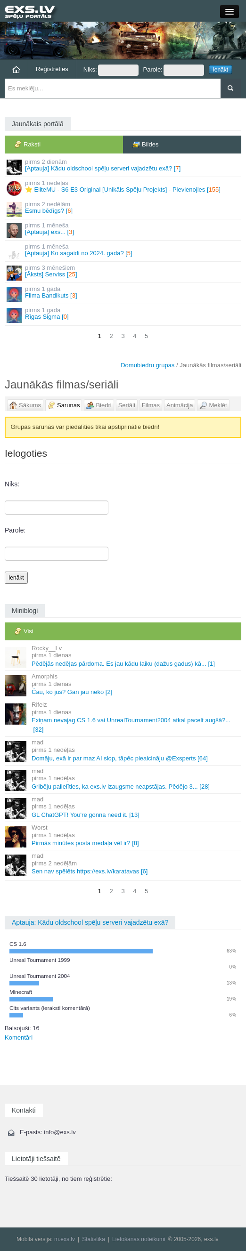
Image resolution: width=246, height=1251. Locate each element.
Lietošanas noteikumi (138, 1239)
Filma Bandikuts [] (124, 293)
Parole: (173, 70)
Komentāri (19, 1037)
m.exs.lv (64, 1239)
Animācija (179, 405)
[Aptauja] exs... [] (124, 230)
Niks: (111, 70)
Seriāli (126, 405)
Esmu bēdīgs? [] (124, 209)
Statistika (93, 1239)
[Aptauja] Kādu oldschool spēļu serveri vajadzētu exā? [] (124, 166)
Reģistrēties (52, 69)
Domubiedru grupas (147, 365)
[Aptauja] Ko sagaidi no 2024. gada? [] (124, 251)
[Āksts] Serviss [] (124, 272)
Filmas (151, 405)
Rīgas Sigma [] (124, 315)
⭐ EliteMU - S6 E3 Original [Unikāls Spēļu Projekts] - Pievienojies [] (124, 187)
